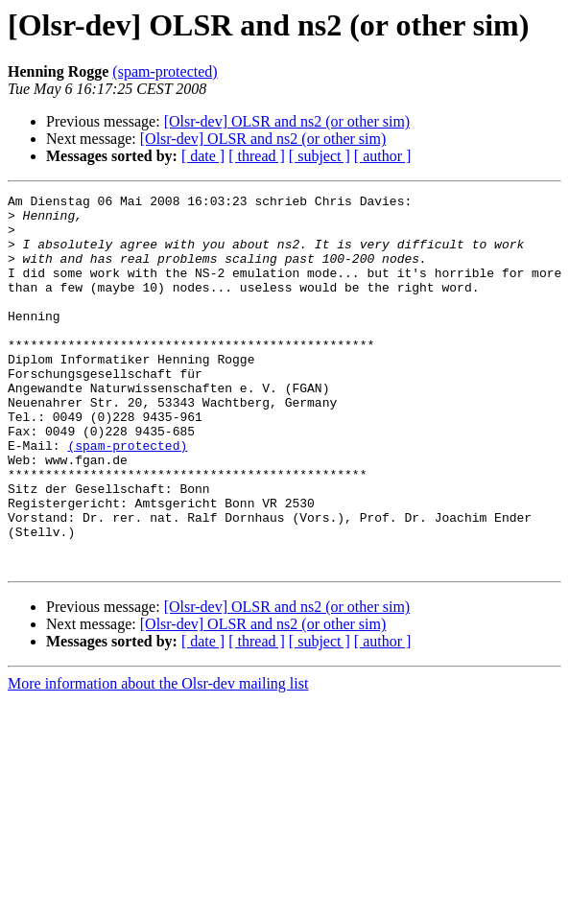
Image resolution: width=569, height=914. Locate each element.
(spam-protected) (164, 71)
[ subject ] (319, 156)
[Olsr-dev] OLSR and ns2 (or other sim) (287, 121)
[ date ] (203, 156)
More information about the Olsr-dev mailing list (158, 758)
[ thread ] (256, 156)
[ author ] (383, 156)
